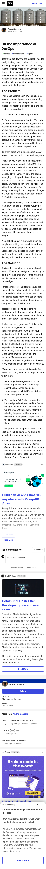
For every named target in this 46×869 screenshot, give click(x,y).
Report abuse (31, 568)
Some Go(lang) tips (22, 732)
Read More (8, 540)
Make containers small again (22, 742)
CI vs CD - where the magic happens (22, 722)
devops (6, 53)
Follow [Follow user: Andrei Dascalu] (23, 691)
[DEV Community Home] (10, 3)
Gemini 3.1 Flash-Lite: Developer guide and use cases (20, 605)
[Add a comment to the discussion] (25, 559)
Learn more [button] (23, 860)
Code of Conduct (16, 568)
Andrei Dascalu (14, 29)
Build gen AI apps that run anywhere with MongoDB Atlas (21, 499)
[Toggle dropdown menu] (42, 464)
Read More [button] (23, 669)
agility (29, 53)
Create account (36, 3)
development (18, 53)
